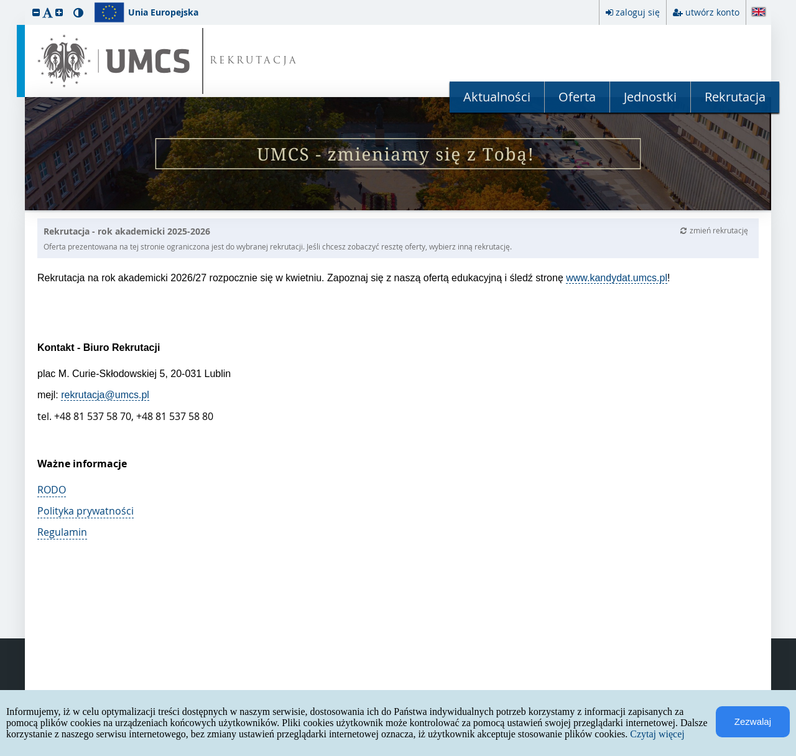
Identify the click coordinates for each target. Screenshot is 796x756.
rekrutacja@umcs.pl (105, 395)
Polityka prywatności (85, 511)
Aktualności (496, 96)
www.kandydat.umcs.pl (616, 278)
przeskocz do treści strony (3, 3)
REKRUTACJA (254, 61)
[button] (36, 12)
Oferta (577, 96)
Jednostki (650, 96)
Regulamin (62, 532)
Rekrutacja (735, 96)
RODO (51, 490)
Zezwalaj (752, 721)
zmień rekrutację (714, 230)
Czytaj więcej (657, 734)
